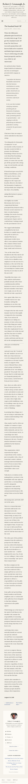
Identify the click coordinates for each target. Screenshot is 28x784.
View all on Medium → (14, 772)
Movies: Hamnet (14, 769)
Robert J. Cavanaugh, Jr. (14, 4)
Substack (8, 734)
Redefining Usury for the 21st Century (14, 758)
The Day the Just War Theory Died (14, 766)
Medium (8, 731)
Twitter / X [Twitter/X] (9, 737)
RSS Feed (8, 743)
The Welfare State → (19, 703)
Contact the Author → (14, 750)
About (3, 780)
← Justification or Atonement (8, 703)
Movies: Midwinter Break (14, 760)
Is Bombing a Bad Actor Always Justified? (14, 763)
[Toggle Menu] (2, 21)
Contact (9, 780)
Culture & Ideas (16, 28)
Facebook (8, 740)
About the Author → (14, 746)
